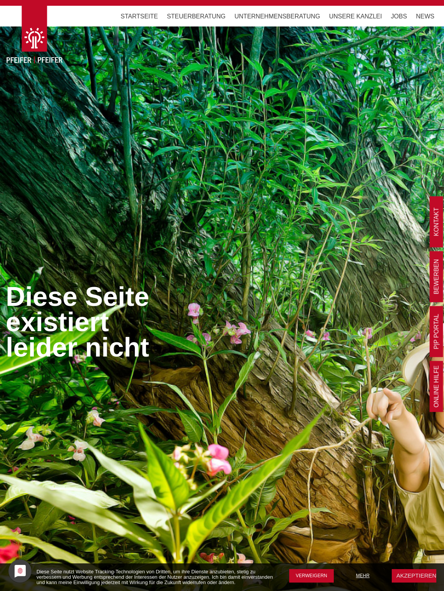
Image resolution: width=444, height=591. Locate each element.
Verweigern (311, 575)
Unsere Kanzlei (355, 16)
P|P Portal (436, 331)
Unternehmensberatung (277, 16)
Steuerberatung (196, 16)
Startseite (139, 16)
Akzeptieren (416, 575)
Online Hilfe (436, 386)
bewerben (436, 276)
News (425, 16)
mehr (362, 575)
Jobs (399, 16)
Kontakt (436, 222)
